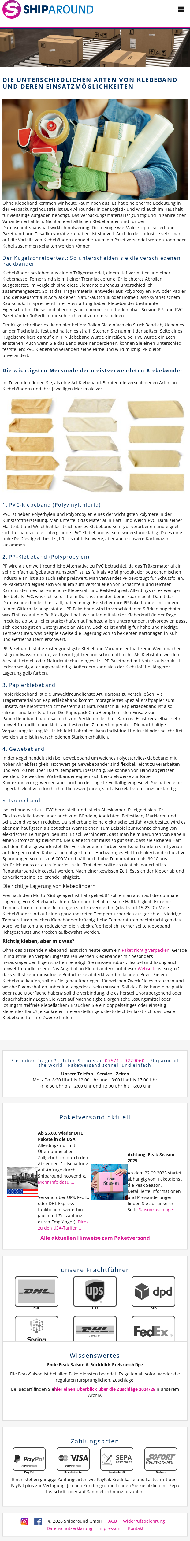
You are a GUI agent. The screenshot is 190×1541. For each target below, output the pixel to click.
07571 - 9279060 (125, 1060)
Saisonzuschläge (156, 1209)
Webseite (147, 968)
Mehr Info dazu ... (56, 1182)
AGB (112, 1521)
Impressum (110, 1528)
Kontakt (135, 1528)
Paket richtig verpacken (146, 950)
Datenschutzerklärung (69, 1528)
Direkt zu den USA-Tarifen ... (64, 1225)
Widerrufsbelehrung (144, 1521)
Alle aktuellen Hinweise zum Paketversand (95, 1237)
